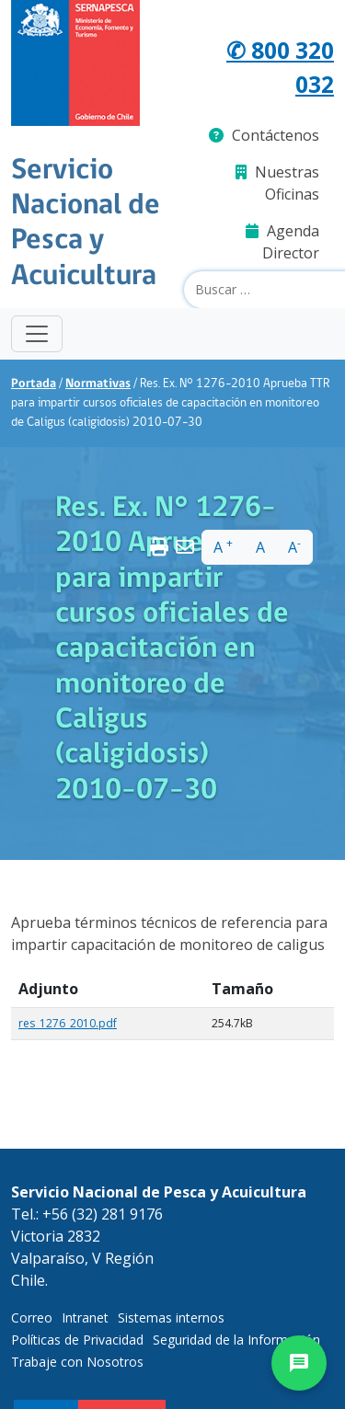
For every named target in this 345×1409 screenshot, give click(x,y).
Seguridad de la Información (236, 1339)
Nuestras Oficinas (277, 183)
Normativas (98, 384)
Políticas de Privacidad (77, 1339)
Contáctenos (264, 135)
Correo (31, 1317)
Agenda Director (282, 242)
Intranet (85, 1317)
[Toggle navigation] (37, 333)
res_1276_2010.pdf (67, 1023)
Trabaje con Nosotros (77, 1361)
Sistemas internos (171, 1317)
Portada (33, 384)
